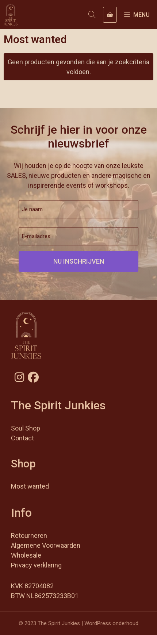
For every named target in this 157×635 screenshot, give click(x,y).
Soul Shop (25, 428)
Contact (22, 438)
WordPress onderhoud (111, 623)
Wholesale (26, 555)
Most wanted (30, 486)
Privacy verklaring (36, 565)
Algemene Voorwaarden (45, 545)
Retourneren (29, 535)
